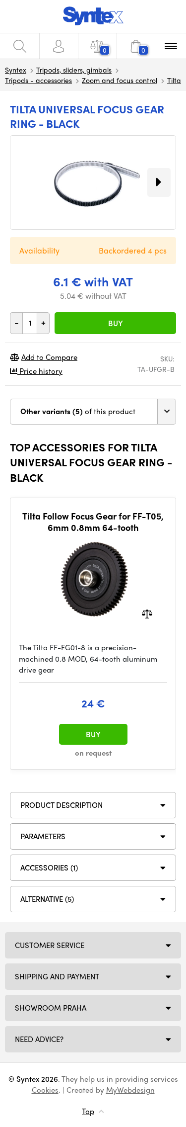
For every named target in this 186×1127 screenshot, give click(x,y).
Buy (115, 323)
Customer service (49, 945)
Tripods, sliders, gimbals (74, 70)
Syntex (15, 70)
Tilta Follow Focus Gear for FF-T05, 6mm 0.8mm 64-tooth (93, 521)
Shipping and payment (57, 976)
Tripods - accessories (38, 80)
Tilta (174, 80)
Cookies (45, 1089)
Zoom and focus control (119, 80)
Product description (61, 804)
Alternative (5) (47, 898)
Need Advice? (39, 1039)
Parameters (42, 836)
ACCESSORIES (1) (49, 867)
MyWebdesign (130, 1089)
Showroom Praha (50, 1007)
